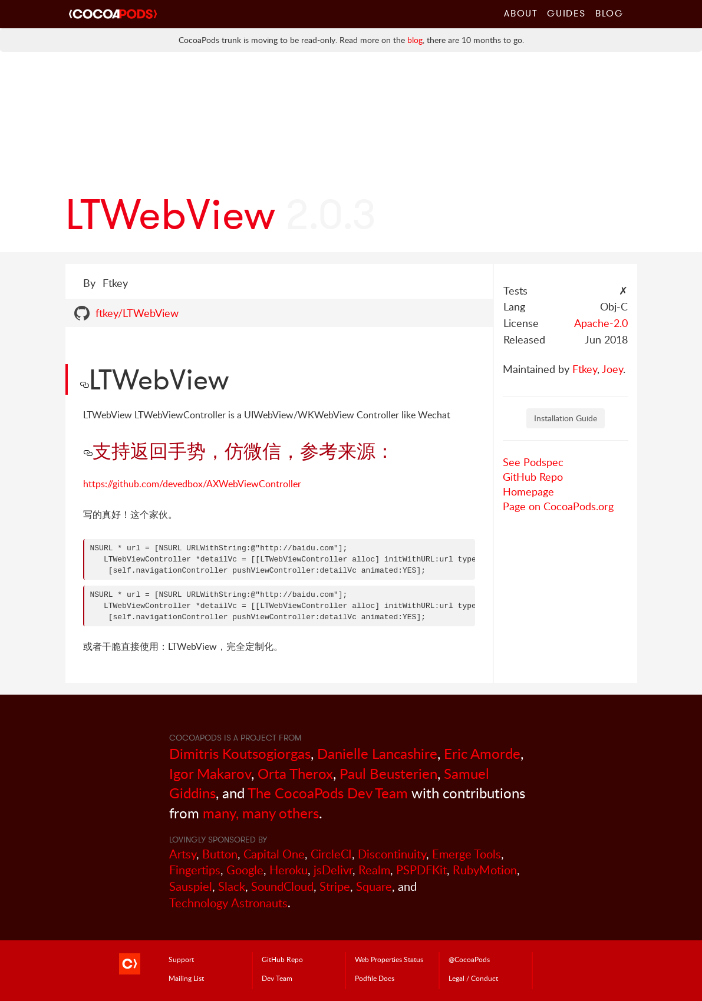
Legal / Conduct (473, 978)
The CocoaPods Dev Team (328, 792)
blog (415, 39)
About (521, 13)
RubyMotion (485, 870)
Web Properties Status (389, 959)
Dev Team (277, 978)
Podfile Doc (374, 978)
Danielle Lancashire (377, 753)
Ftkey (584, 369)
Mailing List (186, 978)
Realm (374, 870)
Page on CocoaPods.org (558, 506)
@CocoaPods (469, 959)
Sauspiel (190, 886)
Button (220, 854)
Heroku (288, 870)
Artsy (182, 854)
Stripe (334, 886)
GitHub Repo (533, 477)
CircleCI (331, 854)
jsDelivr (333, 870)
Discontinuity (392, 854)
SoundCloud (282, 886)
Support (181, 959)
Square (374, 886)
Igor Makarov (210, 773)
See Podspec (533, 462)
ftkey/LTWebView (137, 313)
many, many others (261, 812)
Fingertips (194, 870)
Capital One (274, 854)
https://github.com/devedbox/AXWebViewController (192, 483)
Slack (231, 886)
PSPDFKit (421, 870)
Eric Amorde (482, 753)
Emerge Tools (466, 854)
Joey (612, 369)
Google (244, 870)
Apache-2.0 (601, 323)
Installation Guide (565, 418)
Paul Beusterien (388, 773)
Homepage (528, 491)
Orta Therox (295, 773)
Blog (609, 13)
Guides (566, 13)
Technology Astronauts (228, 903)
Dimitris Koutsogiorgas (240, 753)
